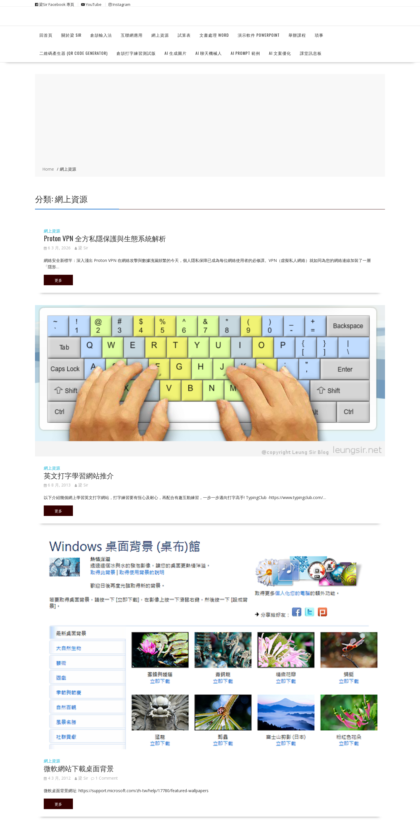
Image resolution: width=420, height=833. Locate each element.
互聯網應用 (132, 35)
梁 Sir (81, 248)
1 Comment (106, 778)
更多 (58, 280)
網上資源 (160, 35)
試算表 (184, 35)
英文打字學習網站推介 (79, 475)
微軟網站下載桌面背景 (79, 768)
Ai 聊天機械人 (208, 53)
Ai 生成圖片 (175, 53)
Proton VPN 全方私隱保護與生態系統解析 (105, 238)
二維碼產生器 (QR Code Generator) (73, 53)
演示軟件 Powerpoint (259, 35)
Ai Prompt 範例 (245, 53)
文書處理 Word (214, 35)
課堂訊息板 (311, 53)
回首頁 (45, 35)
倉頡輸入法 (101, 35)
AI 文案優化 (280, 53)
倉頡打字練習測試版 (136, 53)
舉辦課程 (297, 35)
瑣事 (319, 35)
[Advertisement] (210, 121)
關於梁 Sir (71, 35)
